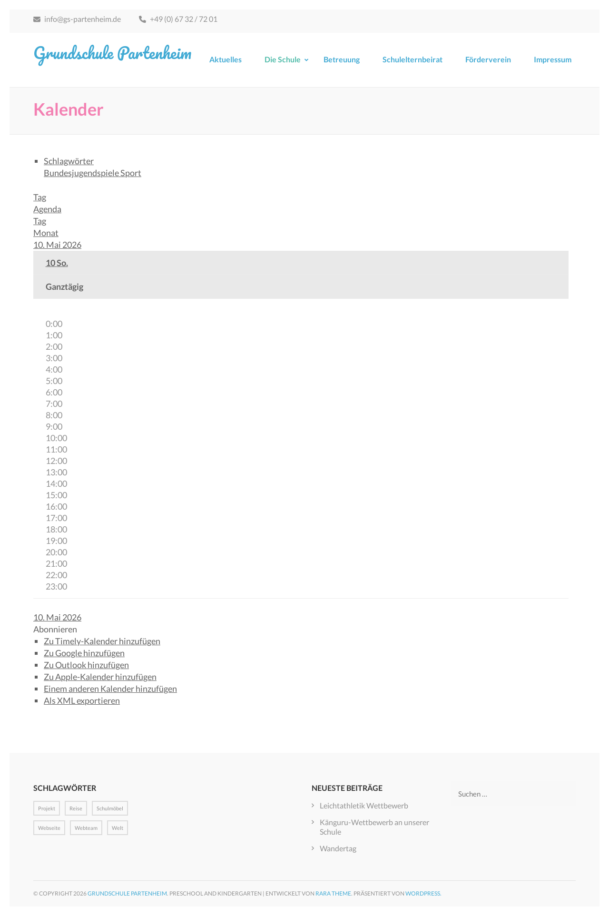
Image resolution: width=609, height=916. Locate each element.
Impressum (552, 59)
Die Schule (283, 59)
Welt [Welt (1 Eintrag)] (117, 828)
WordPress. (423, 893)
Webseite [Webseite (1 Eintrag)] (49, 828)
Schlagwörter (69, 161)
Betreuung (342, 59)
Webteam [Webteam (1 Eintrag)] (86, 828)
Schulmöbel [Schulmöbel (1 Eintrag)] (110, 808)
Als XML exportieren (82, 700)
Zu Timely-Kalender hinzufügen (102, 641)
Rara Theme (333, 893)
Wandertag (338, 848)
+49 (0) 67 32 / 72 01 (178, 18)
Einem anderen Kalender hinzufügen (110, 688)
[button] (55, 629)
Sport (130, 172)
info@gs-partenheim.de (77, 18)
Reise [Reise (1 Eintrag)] (75, 808)
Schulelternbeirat (412, 59)
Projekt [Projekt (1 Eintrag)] (46, 808)
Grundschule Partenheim (112, 52)
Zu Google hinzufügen (84, 653)
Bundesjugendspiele (82, 172)
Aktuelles (225, 59)
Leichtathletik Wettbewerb (364, 805)
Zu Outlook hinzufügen (86, 665)
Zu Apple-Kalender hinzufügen (100, 676)
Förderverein (488, 59)
